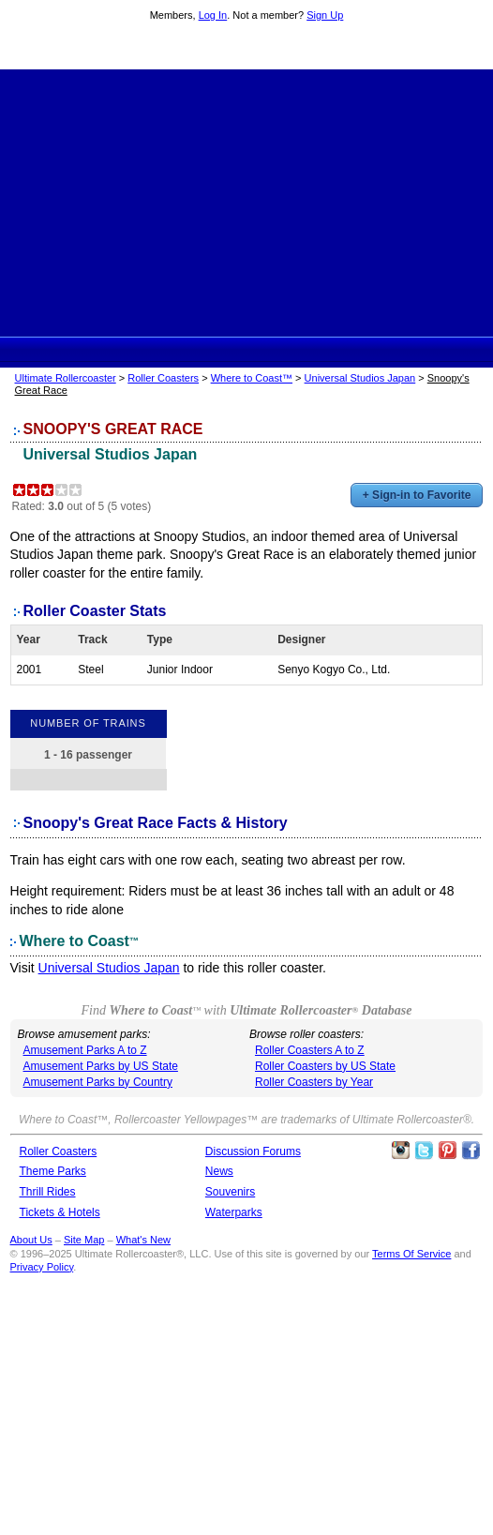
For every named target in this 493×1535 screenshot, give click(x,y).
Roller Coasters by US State (325, 1066)
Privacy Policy (42, 1266)
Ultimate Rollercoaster (246, 48)
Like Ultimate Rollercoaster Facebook (470, 1150)
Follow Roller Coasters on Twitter (423, 1150)
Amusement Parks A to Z (85, 1050)
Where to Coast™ (251, 378)
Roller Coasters (163, 378)
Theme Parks (53, 1171)
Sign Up (324, 15)
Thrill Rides (48, 1191)
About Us (31, 1239)
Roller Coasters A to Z (310, 1050)
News (219, 1171)
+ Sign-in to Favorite (417, 495)
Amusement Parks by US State (100, 1066)
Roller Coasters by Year (314, 1082)
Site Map (84, 1239)
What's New (143, 1239)
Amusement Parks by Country (97, 1082)
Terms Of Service (411, 1253)
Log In (213, 15)
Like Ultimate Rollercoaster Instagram (400, 1150)
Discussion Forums (253, 1151)
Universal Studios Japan (360, 378)
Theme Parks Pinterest (447, 1150)
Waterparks (233, 1212)
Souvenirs (230, 1191)
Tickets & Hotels (60, 1212)
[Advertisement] (246, 200)
